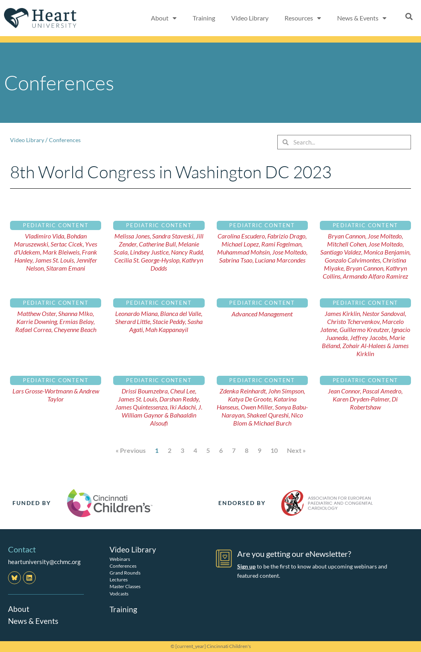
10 (274, 450)
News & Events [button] (361, 18)
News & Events (34, 621)
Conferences (67, 139)
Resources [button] (303, 18)
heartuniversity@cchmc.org (44, 561)
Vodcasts (119, 593)
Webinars (120, 559)
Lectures (119, 580)
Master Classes (125, 586)
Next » (296, 450)
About (19, 608)
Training (204, 18)
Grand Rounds (125, 573)
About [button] (164, 18)
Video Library (249, 18)
